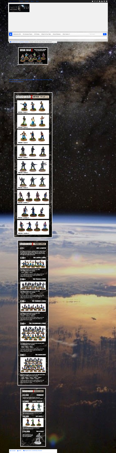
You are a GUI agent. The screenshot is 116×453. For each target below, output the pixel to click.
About (21, 1)
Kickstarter (40, 450)
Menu (37, 1)
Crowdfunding (34, 450)
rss (99, 1)
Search (104, 34)
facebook (95, 1)
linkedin (102, 1)
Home (10, 34)
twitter (92, 1)
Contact (27, 1)
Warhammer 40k (17, 34)
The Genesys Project (27, 34)
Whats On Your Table (46, 34)
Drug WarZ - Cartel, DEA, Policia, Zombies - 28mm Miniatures (29, 45)
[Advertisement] (78, 16)
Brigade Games (28, 450)
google (97, 1)
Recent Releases (57, 34)
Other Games (66, 34)
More (32, 1)
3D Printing (36, 34)
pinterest (106, 1)
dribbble (104, 1)
